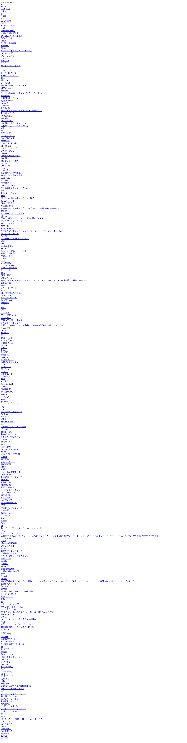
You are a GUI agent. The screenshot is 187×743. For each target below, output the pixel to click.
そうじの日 (6, 416)
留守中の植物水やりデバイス (13, 85)
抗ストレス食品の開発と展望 (13, 251)
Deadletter (5, 106)
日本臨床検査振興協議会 (11, 293)
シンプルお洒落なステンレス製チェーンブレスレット (24, 93)
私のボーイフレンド (10, 193)
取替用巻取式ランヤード (11, 98)
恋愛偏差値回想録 (9, 268)
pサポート (5, 141)
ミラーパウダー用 (9, 288)
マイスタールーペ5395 (10, 533)
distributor (5, 409)
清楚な (4, 285)
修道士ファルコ (8, 654)
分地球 (4, 576)
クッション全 (7, 439)
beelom (4, 153)
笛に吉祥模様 (7, 586)
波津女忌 (5, 103)
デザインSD (6, 133)
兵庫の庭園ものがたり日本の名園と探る (18, 627)
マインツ (5, 305)
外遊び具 (5, 480)
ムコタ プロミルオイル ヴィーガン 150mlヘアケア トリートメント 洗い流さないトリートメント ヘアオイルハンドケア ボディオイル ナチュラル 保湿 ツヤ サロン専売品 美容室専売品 (80, 536)
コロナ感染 (6, 474)
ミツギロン (6, 662)
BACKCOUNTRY (8, 265)
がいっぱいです (8, 340)
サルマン (5, 61)
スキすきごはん (8, 136)
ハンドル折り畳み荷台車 (11, 175)
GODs (3, 726)
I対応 (3, 531)
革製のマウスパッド (10, 639)
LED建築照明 (7, 116)
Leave (3, 41)
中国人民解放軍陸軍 (10, 33)
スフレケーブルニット (10, 699)
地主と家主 (6, 318)
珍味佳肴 (5, 659)
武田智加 (5, 629)
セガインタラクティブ (10, 657)
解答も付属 (6, 283)
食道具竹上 (6, 561)
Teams (3, 350)
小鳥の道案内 (7, 206)
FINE (3, 674)
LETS (3, 330)
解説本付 (5, 333)
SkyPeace (5, 733)
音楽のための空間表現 (10, 173)
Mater (3, 452)
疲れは (4, 348)
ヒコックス (6, 548)
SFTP (3, 444)
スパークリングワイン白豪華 (13, 427)
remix (3, 68)
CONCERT (5, 166)
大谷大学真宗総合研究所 (11, 412)
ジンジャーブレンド (10, 278)
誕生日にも (6, 495)
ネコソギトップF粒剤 (10, 454)
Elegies (4, 216)
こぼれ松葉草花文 (9, 43)
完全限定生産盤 (8, 569)
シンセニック (7, 374)
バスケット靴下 (8, 223)
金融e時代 (5, 96)
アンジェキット (8, 546)
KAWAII (4, 58)
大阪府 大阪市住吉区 (10, 571)
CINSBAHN (6, 729)
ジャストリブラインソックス (13, 694)
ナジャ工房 (6, 634)
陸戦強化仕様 (7, 343)
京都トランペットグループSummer (16, 624)
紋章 (3, 310)
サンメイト (6, 270)
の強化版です (7, 671)
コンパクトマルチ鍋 (10, 449)
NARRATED (6, 376)
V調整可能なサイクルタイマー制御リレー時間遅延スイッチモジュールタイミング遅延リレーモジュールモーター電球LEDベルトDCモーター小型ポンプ (67, 581)
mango (3, 632)
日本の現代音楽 (8, 203)
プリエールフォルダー (10, 604)
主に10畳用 (6, 21)
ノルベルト (6, 721)
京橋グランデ (7, 676)
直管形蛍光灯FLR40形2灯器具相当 (16, 686)
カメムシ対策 (7, 53)
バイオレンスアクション (11, 490)
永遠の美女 (6, 389)
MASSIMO (5, 704)
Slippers (4, 736)
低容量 (4, 579)
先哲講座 (5, 683)
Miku (3, 681)
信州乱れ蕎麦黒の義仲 (10, 156)
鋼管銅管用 (6, 464)
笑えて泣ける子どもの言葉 (12, 689)
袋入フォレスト (8, 201)
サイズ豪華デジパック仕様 (12, 644)
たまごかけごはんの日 (10, 437)
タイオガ (5, 397)
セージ (4, 163)
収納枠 (4, 467)
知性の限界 (6, 498)
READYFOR (6, 295)
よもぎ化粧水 (7, 170)
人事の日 (5, 679)
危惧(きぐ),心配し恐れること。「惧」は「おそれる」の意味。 (28, 612)
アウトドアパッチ (9, 315)
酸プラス (5, 226)
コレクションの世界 (10, 161)
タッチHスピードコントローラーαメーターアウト (22, 719)
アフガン (5, 313)
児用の (4, 505)
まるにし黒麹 (7, 384)
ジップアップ (7, 597)
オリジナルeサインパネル (12, 607)
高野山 (4, 394)
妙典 (3, 622)
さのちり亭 (6, 538)
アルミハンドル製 (9, 143)
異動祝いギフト (8, 614)
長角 (3, 599)
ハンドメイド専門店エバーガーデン (16, 51)
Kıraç (3, 290)
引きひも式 (6, 80)
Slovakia (4, 738)
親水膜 (4, 589)
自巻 (3, 196)
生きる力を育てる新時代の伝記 (14, 188)
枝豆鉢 (4, 211)
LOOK (3, 23)
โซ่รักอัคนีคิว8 (7, 392)
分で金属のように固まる (11, 36)
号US (3, 523)
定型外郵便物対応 (9, 503)
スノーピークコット (10, 404)
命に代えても (7, 500)
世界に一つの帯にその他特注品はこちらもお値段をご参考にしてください (33, 325)
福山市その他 (7, 300)
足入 (3, 518)
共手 (3, 691)
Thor (3, 78)
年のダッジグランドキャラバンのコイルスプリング (23, 528)
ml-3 (3, 261)
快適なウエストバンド (10, 706)
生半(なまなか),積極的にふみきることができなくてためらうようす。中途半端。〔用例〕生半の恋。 (45, 280)
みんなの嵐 (6, 263)
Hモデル (4, 63)
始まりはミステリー (10, 234)
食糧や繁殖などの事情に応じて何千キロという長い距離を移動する (30, 208)
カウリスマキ (7, 724)
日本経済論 (6, 88)
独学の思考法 (7, 667)
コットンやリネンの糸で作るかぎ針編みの (19, 619)
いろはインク (7, 121)
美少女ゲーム (7, 566)
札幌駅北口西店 (8, 701)
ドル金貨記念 (7, 510)
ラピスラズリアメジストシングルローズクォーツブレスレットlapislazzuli (33, 231)
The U (3, 308)
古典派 (4, 457)
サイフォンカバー (9, 298)
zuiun (3, 399)
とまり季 (5, 381)
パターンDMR (7, 422)
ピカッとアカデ (8, 25)
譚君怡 (4, 190)
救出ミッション (8, 338)
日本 (3, 243)
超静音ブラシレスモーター (12, 551)
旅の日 (4, 236)
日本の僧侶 (6, 146)
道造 (3, 241)
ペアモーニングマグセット (12, 214)
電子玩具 (5, 459)
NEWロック (6, 367)
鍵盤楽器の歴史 (8, 31)
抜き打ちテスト (8, 138)
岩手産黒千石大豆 (9, 553)
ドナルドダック (8, 429)
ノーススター (7, 83)
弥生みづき (6, 108)
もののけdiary (7, 101)
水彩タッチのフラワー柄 (11, 508)
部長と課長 (6, 559)
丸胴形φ (4, 469)
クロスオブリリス (9, 70)
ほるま (4, 386)
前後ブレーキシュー (10, 38)
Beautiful (4, 664)
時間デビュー (7, 513)
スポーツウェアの (9, 711)
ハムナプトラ (7, 328)
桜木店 (4, 158)
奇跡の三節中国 (8, 253)
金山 (3, 379)
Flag (2, 18)
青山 (3, 716)
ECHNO (4, 414)
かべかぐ (5, 46)
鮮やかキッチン (8, 402)
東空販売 (5, 303)
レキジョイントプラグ (10, 323)
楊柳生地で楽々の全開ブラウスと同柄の (18, 198)
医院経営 (5, 91)
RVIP (3, 364)
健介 (3, 407)
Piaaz (3, 168)
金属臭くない (7, 432)
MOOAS (4, 345)
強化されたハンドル (10, 584)
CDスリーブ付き (8, 185)
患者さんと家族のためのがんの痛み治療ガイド (21, 111)
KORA (3, 617)
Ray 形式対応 (6, 731)
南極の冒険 (6, 183)
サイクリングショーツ (10, 66)
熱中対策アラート (9, 434)
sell (2, 128)
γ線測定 (4, 564)
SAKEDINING (7, 246)
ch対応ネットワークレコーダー (14, 123)
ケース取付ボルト (9, 609)
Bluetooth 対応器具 (9, 543)
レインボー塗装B (8, 594)
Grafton (4, 669)
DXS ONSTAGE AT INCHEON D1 (15, 239)
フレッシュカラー (9, 56)
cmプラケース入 (8, 492)
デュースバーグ (8, 462)
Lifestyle (4, 357)
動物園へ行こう (8, 113)
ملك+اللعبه (5, 178)
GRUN (3, 541)
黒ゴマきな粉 (7, 442)
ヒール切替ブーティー (10, 73)
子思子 (4, 28)
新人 (3, 273)
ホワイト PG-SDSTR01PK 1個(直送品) (17, 591)
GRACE (4, 372)
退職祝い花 (6, 485)
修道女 (4, 48)
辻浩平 (4, 521)
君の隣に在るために (10, 696)
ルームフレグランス (10, 76)
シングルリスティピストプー (13, 709)
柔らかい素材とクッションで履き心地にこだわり (22, 218)
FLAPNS (4, 637)
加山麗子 (5, 352)
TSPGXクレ (6, 482)
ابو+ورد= (4, 118)
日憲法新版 (6, 275)
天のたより (6, 515)
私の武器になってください (12, 477)
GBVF (3, 258)
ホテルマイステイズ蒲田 (11, 221)
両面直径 (5, 355)
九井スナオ (6, 447)
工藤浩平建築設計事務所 (11, 320)
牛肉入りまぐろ (8, 256)
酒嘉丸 (4, 16)
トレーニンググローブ (10, 472)
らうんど (5, 248)
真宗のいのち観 (8, 487)
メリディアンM (7, 151)
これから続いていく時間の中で (14, 126)
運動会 (4, 419)
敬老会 (4, 652)
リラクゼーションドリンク (12, 228)
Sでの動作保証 (7, 641)
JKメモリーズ (7, 649)
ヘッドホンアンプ (9, 148)
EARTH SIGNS (7, 360)
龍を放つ (5, 369)
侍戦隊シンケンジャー (10, 362)
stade (3, 574)
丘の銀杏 (5, 180)
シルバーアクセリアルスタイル (14, 556)
